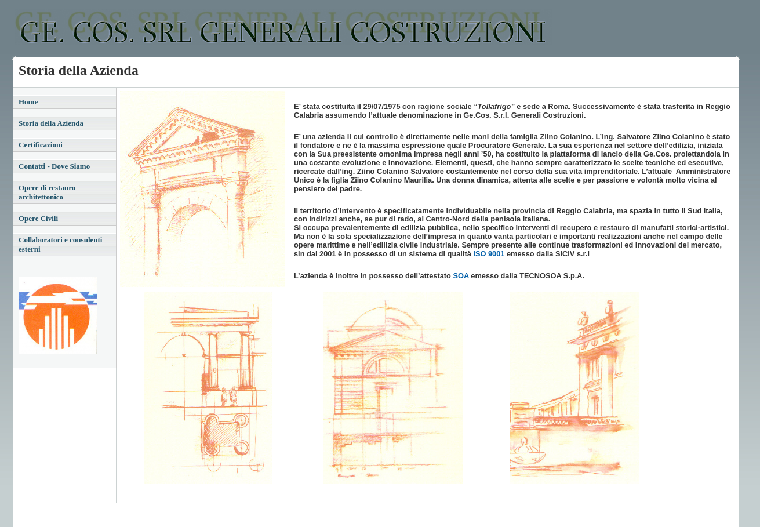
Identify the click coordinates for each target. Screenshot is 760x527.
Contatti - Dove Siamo (54, 166)
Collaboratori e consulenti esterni (60, 244)
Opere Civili (38, 218)
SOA (461, 275)
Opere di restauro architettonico (47, 192)
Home (28, 101)
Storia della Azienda (51, 123)
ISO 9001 (488, 253)
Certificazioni (41, 144)
